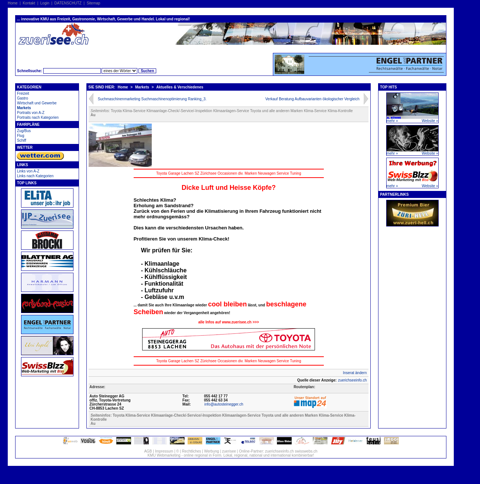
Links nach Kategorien (35, 176)
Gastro (22, 98)
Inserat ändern (355, 373)
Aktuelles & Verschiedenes (179, 87)
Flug (20, 136)
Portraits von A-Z (30, 113)
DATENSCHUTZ (68, 3)
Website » (430, 121)
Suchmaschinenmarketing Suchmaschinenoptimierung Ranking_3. (152, 99)
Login (44, 3)
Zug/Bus (24, 131)
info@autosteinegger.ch (224, 404)
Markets (24, 108)
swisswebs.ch (306, 451)
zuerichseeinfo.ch (352, 380)
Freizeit (23, 93)
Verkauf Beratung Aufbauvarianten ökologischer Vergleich (312, 99)
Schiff (21, 140)
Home (13, 3)
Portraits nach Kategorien (38, 117)
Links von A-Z (28, 171)
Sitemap (93, 3)
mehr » (392, 121)
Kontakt (29, 3)
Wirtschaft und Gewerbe (36, 103)
